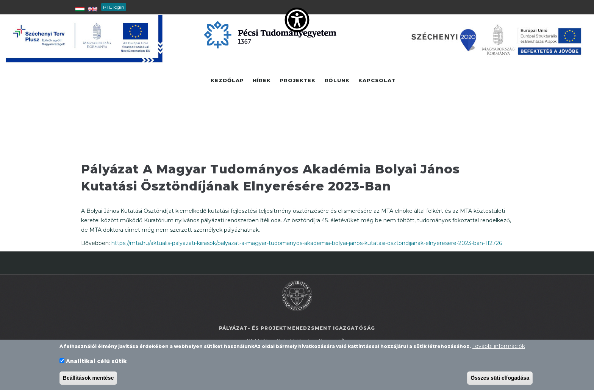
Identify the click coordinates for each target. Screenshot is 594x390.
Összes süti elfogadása (500, 378)
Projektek (298, 81)
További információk (498, 346)
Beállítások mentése (88, 378)
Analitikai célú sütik (96, 361)
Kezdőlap (226, 81)
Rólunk (337, 81)
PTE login (113, 7)
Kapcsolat (378, 81)
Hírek (261, 81)
